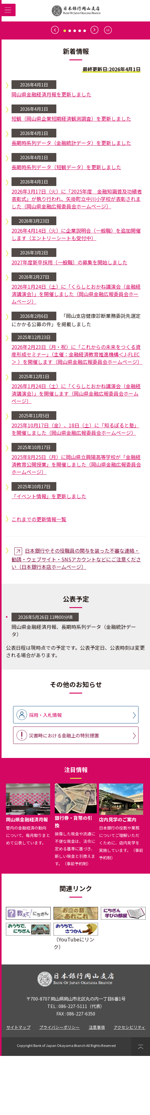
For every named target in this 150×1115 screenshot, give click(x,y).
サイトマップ (18, 1086)
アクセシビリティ (129, 1086)
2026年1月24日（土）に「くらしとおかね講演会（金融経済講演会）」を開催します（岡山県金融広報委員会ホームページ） (76, 452)
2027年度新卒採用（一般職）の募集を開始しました (69, 321)
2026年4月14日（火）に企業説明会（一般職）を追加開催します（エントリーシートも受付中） (76, 293)
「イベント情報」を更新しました (49, 555)
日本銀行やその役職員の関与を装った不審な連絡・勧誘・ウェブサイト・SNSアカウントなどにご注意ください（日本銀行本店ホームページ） (76, 618)
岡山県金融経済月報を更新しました (51, 153)
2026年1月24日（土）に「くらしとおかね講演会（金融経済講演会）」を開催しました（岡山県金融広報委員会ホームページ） (76, 353)
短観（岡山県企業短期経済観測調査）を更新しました (71, 177)
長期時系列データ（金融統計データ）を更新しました (71, 202)
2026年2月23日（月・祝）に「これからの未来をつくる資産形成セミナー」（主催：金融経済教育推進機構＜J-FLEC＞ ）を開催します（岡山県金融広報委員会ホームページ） (77, 413)
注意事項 (97, 1086)
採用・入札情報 (45, 773)
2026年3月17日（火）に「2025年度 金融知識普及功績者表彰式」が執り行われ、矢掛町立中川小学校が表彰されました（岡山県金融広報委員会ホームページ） (77, 258)
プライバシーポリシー (59, 1086)
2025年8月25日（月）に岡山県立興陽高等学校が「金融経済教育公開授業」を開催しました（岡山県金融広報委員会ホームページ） (76, 523)
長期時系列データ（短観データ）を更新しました (66, 226)
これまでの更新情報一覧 (39, 578)
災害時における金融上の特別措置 (64, 794)
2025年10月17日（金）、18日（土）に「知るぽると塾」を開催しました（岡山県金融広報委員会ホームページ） (75, 488)
